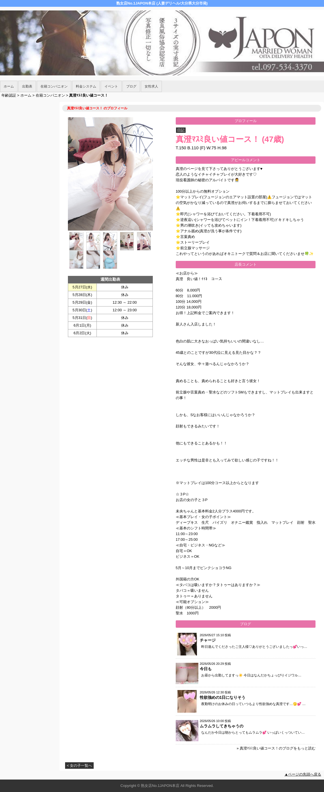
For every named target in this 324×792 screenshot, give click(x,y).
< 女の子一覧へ (79, 765)
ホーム (9, 86)
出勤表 (27, 86)
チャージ (208, 640)
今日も (206, 669)
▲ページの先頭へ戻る (302, 774)
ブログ (131, 86)
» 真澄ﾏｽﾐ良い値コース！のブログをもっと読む (276, 748)
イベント (111, 86)
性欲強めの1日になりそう (223, 697)
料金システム (86, 86)
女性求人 (151, 86)
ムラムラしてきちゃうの (221, 726)
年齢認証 (8, 95)
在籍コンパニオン (54, 86)
